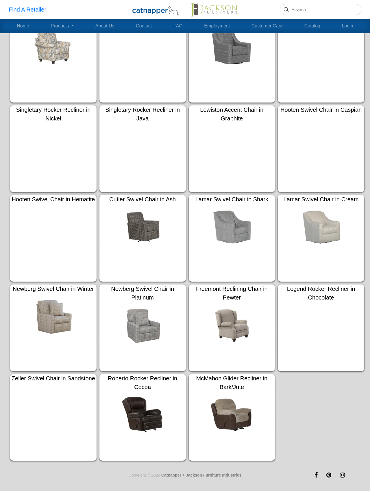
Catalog (312, 25)
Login (347, 25)
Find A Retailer (27, 9)
